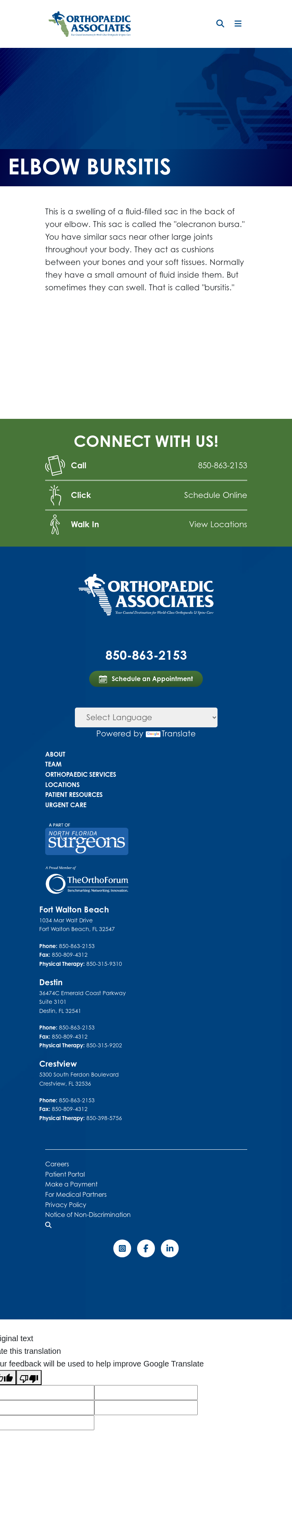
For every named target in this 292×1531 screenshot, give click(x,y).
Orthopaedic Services (80, 774)
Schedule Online (215, 495)
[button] (220, 24)
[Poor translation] (29, 1377)
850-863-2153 (222, 465)
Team (53, 764)
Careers (57, 1164)
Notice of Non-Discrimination (88, 1215)
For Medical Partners (76, 1194)
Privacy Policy (65, 1205)
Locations (62, 785)
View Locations (218, 524)
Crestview (58, 1064)
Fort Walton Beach (74, 909)
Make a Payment (71, 1184)
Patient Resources (74, 795)
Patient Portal (65, 1174)
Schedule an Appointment (146, 679)
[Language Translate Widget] (146, 717)
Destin (51, 982)
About (55, 754)
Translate (171, 733)
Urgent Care (65, 805)
